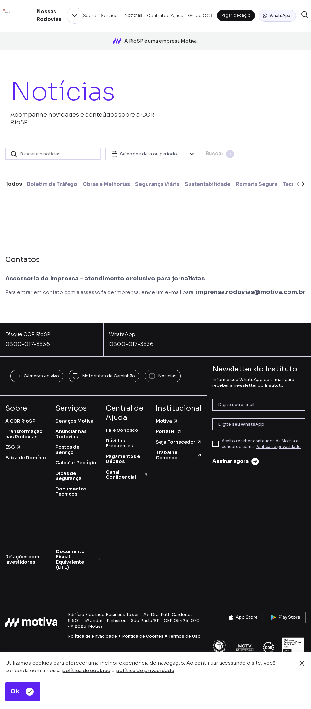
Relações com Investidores (22, 556)
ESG (13, 444)
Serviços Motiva (74, 418)
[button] (277, 16)
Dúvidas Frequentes (119, 441)
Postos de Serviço (67, 447)
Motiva (167, 418)
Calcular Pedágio (75, 460)
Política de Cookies (142, 634)
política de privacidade (145, 670)
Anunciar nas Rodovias (70, 431)
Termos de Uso (185, 634)
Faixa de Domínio (25, 455)
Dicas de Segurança (68, 473)
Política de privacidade (278, 444)
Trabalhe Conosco (179, 452)
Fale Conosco (122, 427)
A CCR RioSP (20, 418)
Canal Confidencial (127, 472)
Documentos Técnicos (70, 489)
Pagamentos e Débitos (123, 456)
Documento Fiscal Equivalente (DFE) (78, 556)
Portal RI (169, 428)
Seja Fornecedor (179, 439)
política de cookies (86, 670)
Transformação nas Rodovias (24, 431)
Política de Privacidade (92, 634)
